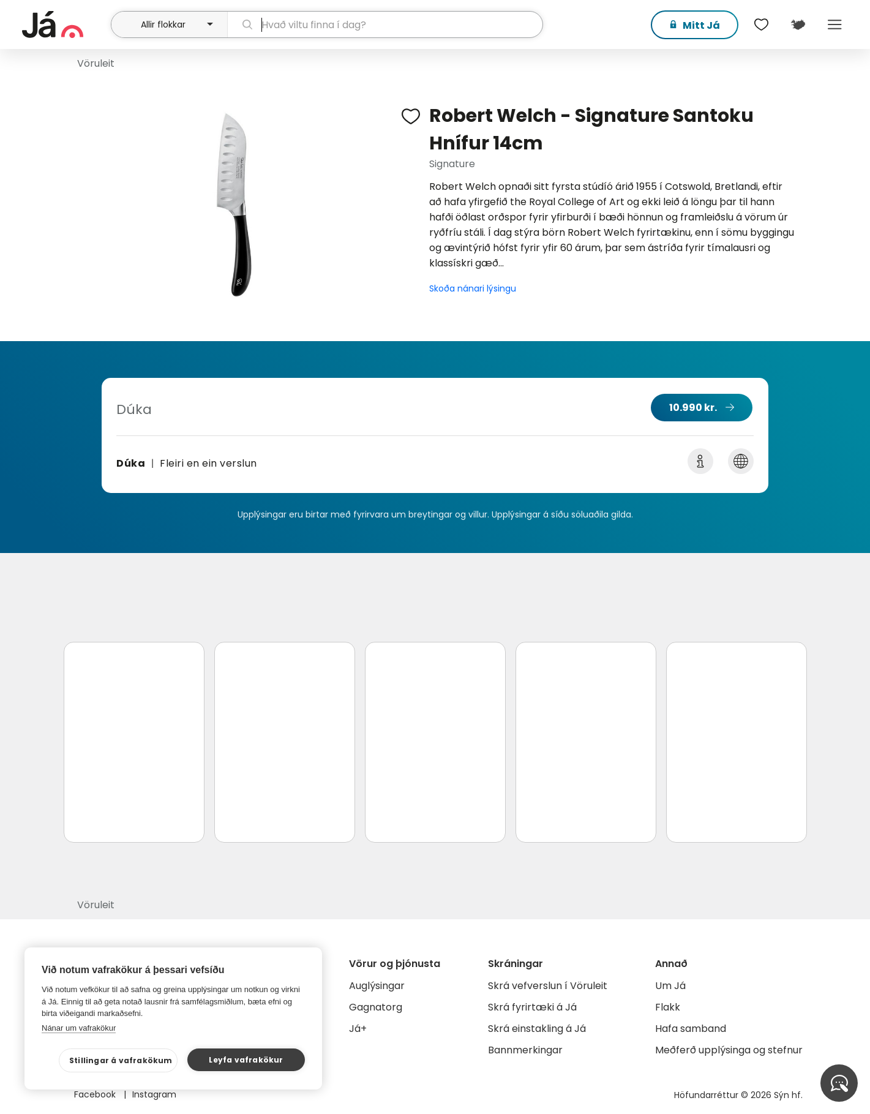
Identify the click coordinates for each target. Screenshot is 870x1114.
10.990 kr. (693, 408)
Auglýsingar (377, 986)
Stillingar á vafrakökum (121, 1060)
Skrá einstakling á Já (537, 1029)
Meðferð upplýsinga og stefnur (729, 1050)
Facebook (96, 1094)
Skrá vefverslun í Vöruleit (547, 986)
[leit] (385, 24)
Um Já (670, 986)
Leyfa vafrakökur (246, 1060)
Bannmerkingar (525, 1050)
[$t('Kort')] (798, 24)
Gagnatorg (375, 1007)
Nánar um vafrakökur (79, 1028)
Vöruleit (95, 63)
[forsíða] (65, 24)
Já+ (358, 1029)
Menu (835, 24)
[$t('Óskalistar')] (761, 24)
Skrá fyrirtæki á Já (532, 1007)
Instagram (154, 1094)
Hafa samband (690, 1029)
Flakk (667, 1007)
